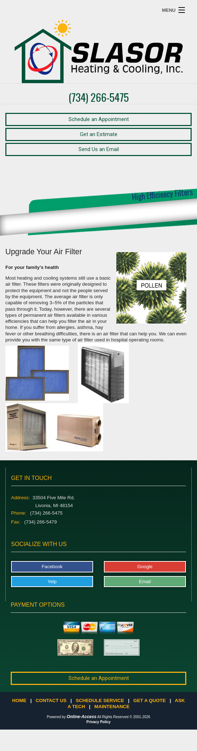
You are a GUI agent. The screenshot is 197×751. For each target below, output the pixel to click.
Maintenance (111, 706)
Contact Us (51, 700)
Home (19, 700)
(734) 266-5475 (99, 97)
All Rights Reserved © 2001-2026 (123, 717)
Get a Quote (149, 700)
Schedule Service (100, 700)
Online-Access (81, 716)
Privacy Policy (98, 722)
